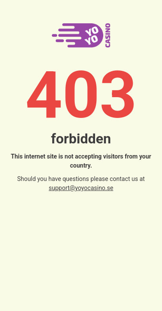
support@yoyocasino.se (81, 187)
